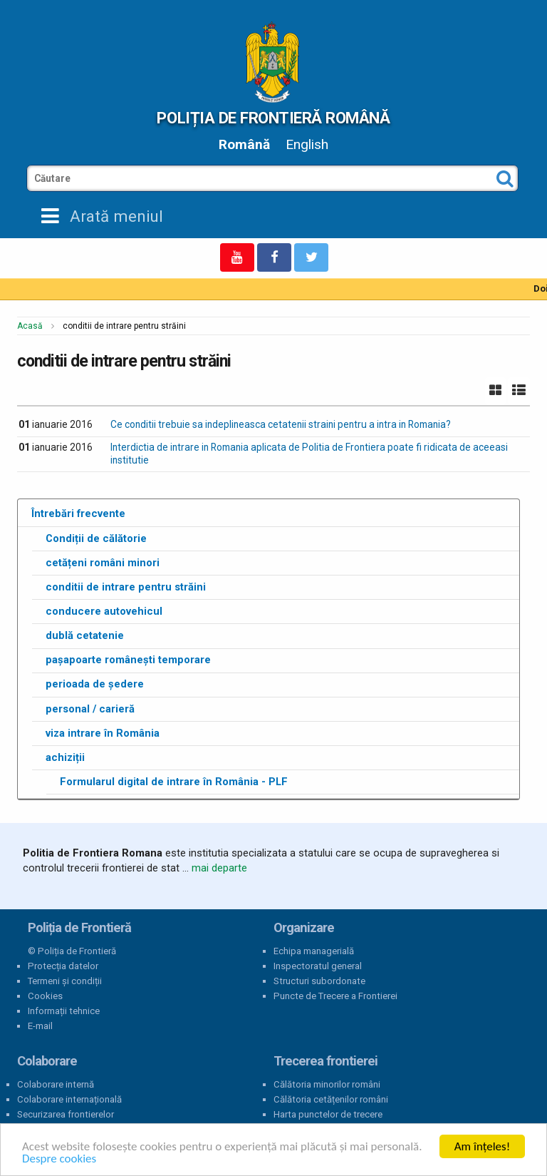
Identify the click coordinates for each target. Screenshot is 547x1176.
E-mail (40, 1026)
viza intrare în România (103, 733)
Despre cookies (59, 1158)
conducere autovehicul (104, 611)
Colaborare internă (55, 1084)
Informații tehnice (64, 1011)
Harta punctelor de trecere (328, 1114)
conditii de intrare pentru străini (126, 587)
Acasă (30, 326)
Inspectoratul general (318, 966)
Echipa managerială (314, 951)
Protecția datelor (63, 966)
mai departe (219, 867)
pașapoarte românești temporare (128, 659)
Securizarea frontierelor (65, 1114)
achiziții (65, 757)
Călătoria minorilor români (327, 1084)
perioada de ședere (95, 684)
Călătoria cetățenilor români (331, 1099)
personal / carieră (90, 708)
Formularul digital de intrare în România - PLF (174, 781)
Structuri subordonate (319, 981)
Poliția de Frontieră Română (273, 117)
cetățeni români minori (103, 562)
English (307, 144)
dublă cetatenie (85, 635)
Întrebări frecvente (78, 513)
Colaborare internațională (69, 1099)
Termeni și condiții (65, 981)
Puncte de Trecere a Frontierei (335, 996)
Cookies (45, 996)
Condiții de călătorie (96, 538)
